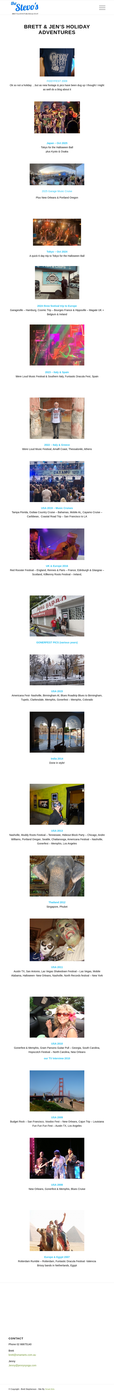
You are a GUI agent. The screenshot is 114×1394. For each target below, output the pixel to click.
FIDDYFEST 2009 (57, 81)
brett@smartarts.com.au (22, 1354)
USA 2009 (57, 1117)
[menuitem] (100, 7)
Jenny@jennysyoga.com (22, 1365)
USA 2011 (57, 967)
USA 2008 (57, 1184)
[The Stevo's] (47, 7)
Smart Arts (49, 1389)
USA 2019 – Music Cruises (57, 508)
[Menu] (100, 7)
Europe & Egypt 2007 (57, 1257)
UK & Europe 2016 (57, 566)
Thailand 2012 (57, 902)
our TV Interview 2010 (57, 1058)
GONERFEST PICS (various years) (57, 642)
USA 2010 (57, 1043)
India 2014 (57, 758)
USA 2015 (57, 691)
